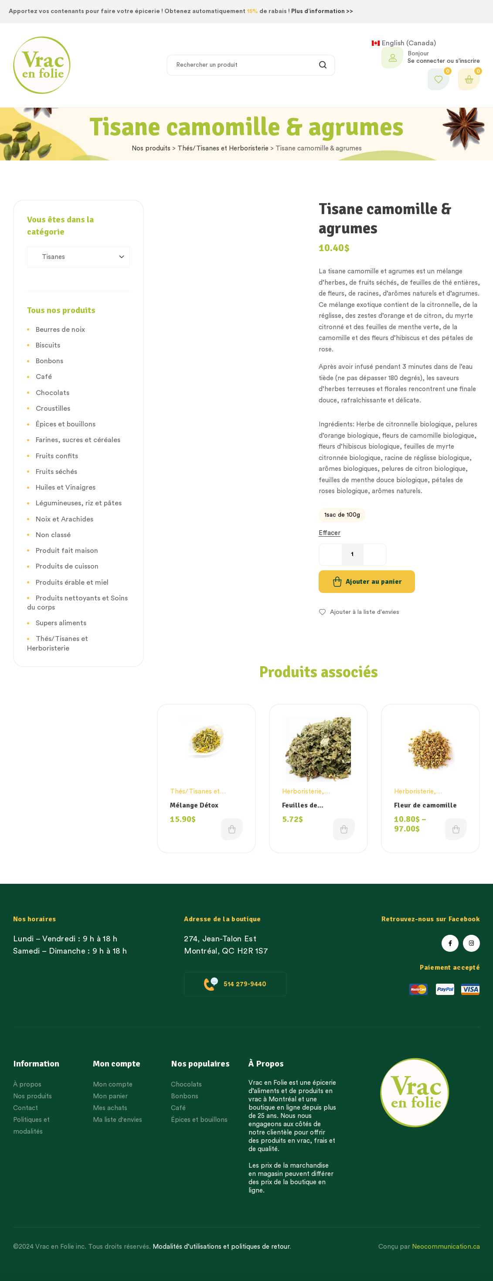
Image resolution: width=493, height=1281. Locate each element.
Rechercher (323, 65)
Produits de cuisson (67, 566)
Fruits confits (57, 456)
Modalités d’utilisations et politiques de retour (221, 1247)
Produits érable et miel (72, 582)
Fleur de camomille (425, 805)
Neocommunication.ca (446, 1247)
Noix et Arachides (64, 519)
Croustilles (53, 408)
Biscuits (48, 345)
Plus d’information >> (322, 11)
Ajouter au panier (374, 581)
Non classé (53, 534)
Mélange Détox (194, 805)
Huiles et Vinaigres (65, 487)
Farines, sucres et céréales (78, 439)
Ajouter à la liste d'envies (364, 612)
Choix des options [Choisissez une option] (232, 829)
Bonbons (49, 361)
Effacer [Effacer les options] (329, 533)
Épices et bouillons (65, 424)
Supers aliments (61, 623)
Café (44, 376)
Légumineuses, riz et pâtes (79, 503)
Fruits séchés (56, 471)
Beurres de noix (60, 329)
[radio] (342, 515)
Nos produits (151, 148)
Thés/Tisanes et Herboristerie (223, 148)
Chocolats (52, 392)
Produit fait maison (67, 550)
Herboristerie (302, 791)
